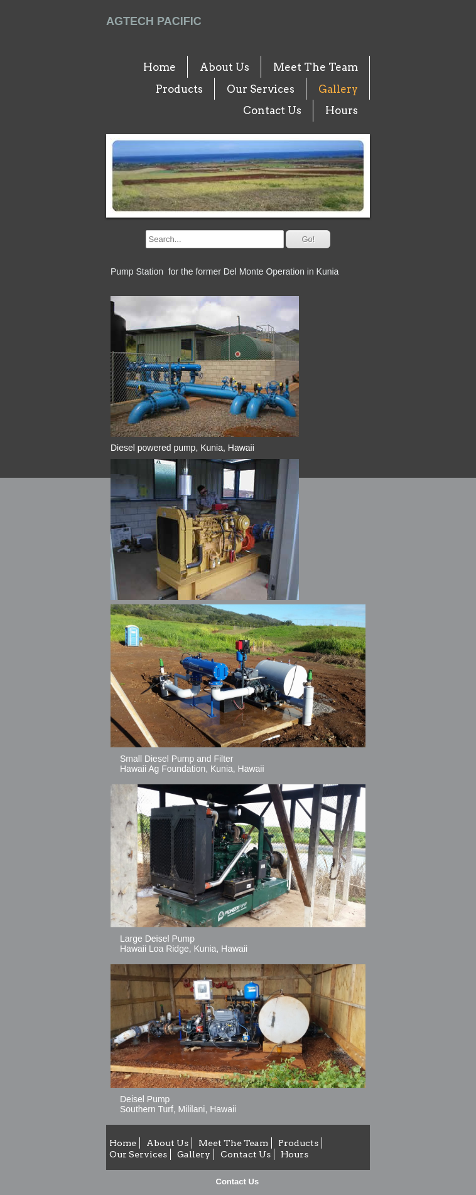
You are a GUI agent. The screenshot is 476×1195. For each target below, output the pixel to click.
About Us (224, 67)
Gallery (338, 89)
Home (159, 67)
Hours (341, 110)
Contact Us (237, 1181)
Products (179, 89)
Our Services (261, 89)
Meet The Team (315, 67)
